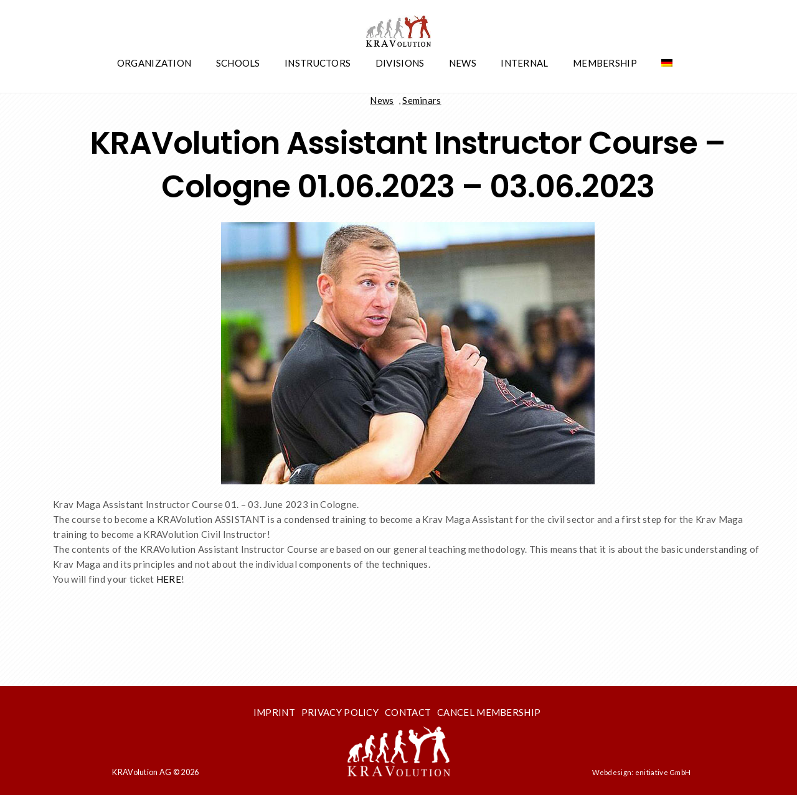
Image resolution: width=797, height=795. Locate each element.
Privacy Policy (340, 712)
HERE (168, 579)
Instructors (318, 62)
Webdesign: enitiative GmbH (641, 772)
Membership (605, 62)
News (462, 62)
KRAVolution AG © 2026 (155, 772)
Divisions (400, 62)
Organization (154, 62)
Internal (524, 62)
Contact (408, 712)
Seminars (421, 100)
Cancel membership (488, 712)
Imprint (274, 712)
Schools (238, 62)
